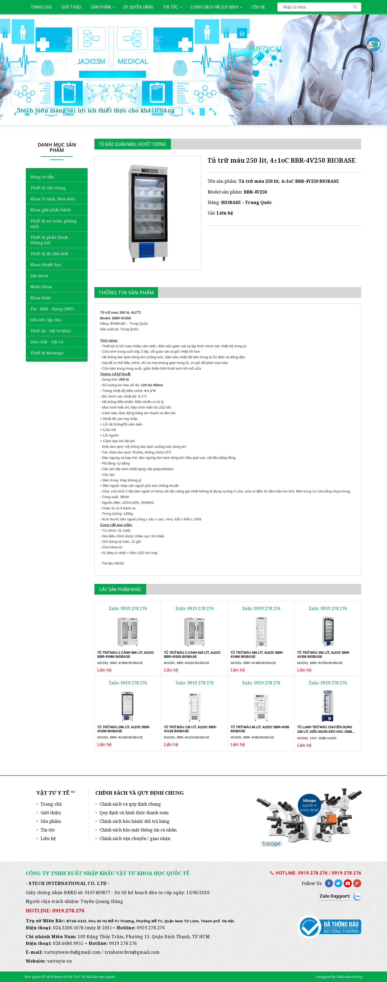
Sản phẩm (103, 7)
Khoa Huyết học (45, 264)
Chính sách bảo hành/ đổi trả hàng (134, 821)
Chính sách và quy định (216, 7)
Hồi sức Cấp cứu (45, 319)
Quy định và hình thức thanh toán (134, 813)
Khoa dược (40, 297)
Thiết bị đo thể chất (49, 253)
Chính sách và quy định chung (130, 804)
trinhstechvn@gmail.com (132, 952)
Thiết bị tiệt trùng (48, 187)
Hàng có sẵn (42, 176)
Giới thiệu (71, 7)
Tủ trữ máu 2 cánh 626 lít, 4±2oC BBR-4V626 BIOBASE (192, 655)
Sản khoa (39, 275)
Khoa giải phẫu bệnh (50, 209)
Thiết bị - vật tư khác (50, 330)
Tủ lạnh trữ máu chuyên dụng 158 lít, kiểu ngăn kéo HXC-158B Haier (324, 731)
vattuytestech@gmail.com (72, 952)
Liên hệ (258, 7)
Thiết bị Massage (46, 352)
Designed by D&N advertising (339, 976)
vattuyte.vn (59, 961)
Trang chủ (41, 7)
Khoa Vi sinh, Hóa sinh (52, 198)
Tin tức (172, 7)
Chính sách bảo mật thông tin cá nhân (138, 830)
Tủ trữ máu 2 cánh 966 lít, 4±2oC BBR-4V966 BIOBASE (125, 655)
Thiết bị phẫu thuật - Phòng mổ (50, 239)
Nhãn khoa (41, 286)
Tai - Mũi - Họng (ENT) (52, 308)
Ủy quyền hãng (138, 7)
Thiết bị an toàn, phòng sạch (53, 223)
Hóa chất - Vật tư (46, 341)
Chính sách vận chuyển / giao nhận (134, 838)
